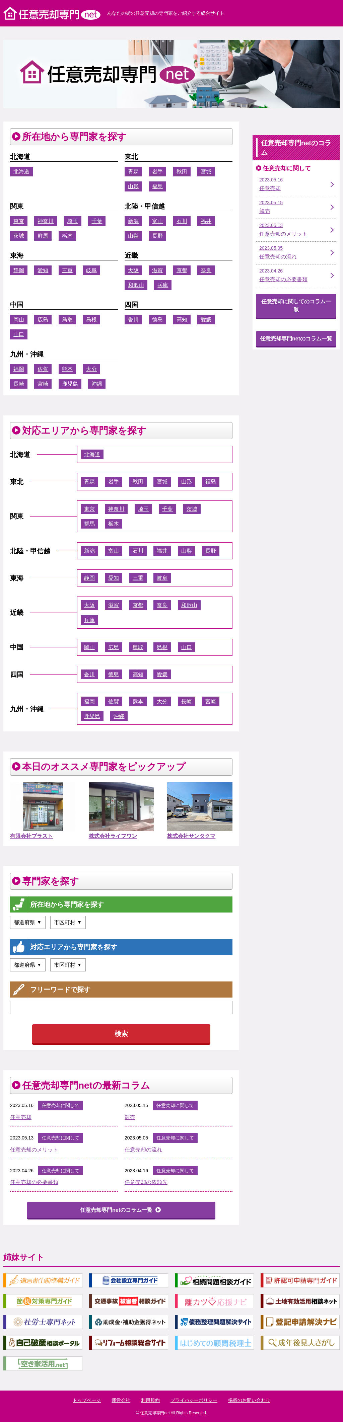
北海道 (21, 171)
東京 (18, 221)
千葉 (96, 221)
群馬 (43, 236)
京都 (182, 270)
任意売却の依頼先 (146, 1182)
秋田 (182, 171)
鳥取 (67, 319)
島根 (91, 319)
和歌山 (136, 285)
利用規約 (150, 1400)
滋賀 (157, 270)
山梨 (133, 236)
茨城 (18, 236)
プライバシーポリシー (193, 1400)
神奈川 (46, 221)
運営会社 (121, 1400)
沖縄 (96, 384)
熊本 (67, 369)
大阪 (133, 270)
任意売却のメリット (34, 1150)
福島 (157, 186)
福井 (206, 221)
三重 (67, 270)
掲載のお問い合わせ (249, 1400)
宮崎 (43, 384)
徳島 (157, 319)
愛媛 (206, 319)
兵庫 (162, 285)
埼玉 (72, 221)
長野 (157, 236)
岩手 (157, 171)
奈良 (206, 270)
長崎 (18, 384)
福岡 (18, 369)
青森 (133, 171)
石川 (182, 221)
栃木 (67, 236)
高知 (182, 319)
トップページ (87, 1400)
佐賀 (43, 369)
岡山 (18, 319)
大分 (91, 369)
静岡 (18, 270)
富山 (157, 221)
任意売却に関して (60, 1105)
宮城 (206, 171)
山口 (18, 334)
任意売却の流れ (143, 1150)
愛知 (43, 270)
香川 (133, 319)
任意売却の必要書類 (34, 1182)
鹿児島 (70, 384)
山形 (133, 186)
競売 (130, 1117)
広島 (43, 319)
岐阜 (91, 270)
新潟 (133, 221)
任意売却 (20, 1117)
